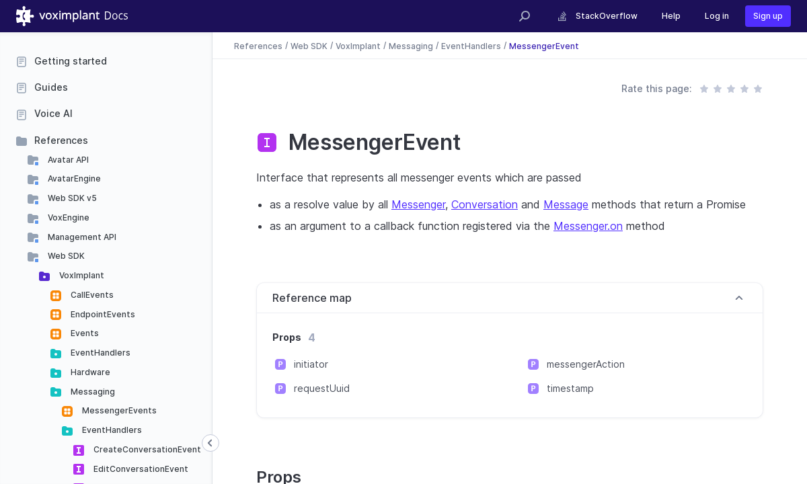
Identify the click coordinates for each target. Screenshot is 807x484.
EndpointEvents (102, 314)
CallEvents (91, 295)
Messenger (418, 204)
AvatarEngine (73, 178)
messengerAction (586, 364)
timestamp (570, 388)
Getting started (70, 61)
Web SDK (65, 256)
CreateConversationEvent (146, 449)
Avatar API (67, 160)
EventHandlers (99, 353)
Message (565, 204)
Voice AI (53, 113)
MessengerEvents (118, 410)
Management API (81, 237)
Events (84, 333)
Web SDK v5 (71, 198)
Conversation (484, 204)
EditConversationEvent (139, 469)
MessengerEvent (544, 45)
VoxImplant (80, 275)
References (61, 140)
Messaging (92, 392)
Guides (51, 87)
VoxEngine (67, 217)
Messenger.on (588, 226)
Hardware (89, 372)
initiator (311, 364)
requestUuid (322, 388)
